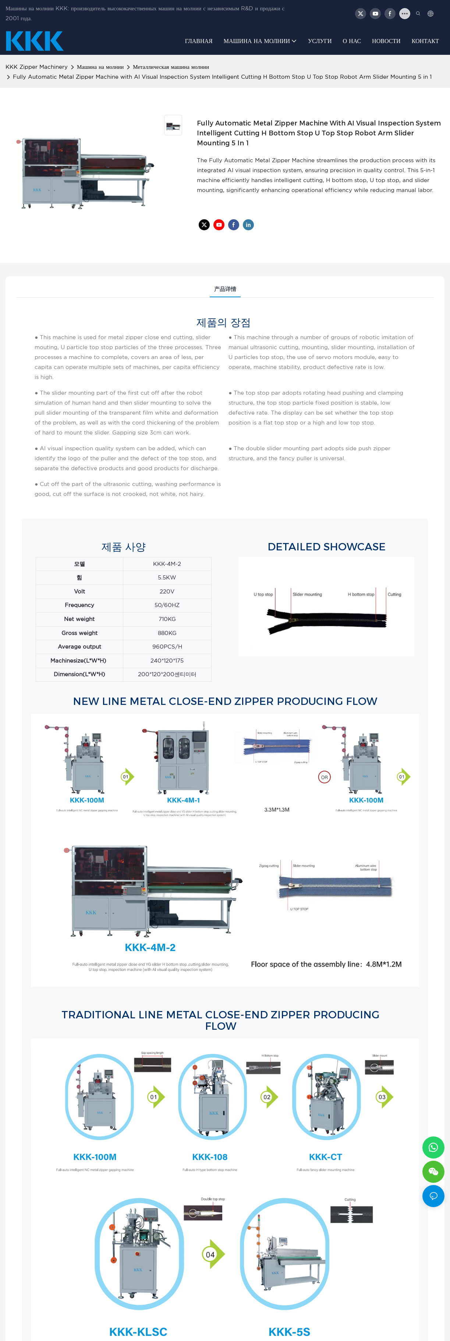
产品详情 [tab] (225, 289)
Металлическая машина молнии (171, 67)
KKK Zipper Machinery (37, 67)
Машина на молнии (100, 67)
